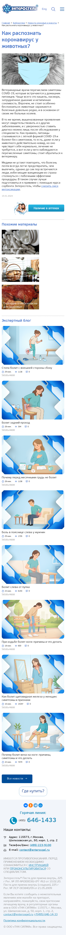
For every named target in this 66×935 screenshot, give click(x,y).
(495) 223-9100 (40, 845)
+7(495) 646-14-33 (46, 914)
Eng (44, 9)
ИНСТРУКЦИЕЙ (38, 865)
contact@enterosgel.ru (34, 850)
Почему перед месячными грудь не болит (29, 477)
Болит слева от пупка (16, 587)
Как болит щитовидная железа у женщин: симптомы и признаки (29, 698)
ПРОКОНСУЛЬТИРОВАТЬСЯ (28, 868)
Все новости (17, 778)
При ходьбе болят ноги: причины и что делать (32, 642)
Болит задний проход (16, 422)
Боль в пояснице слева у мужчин (23, 532)
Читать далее (8, 375)
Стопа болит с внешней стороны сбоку (27, 368)
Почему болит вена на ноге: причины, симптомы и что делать (26, 757)
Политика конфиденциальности (24, 920)
